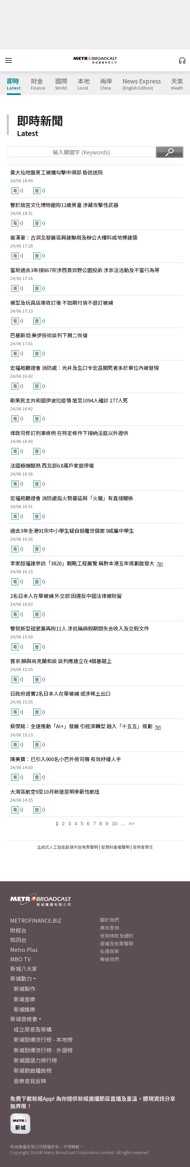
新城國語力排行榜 (35, 1060)
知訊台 (18, 940)
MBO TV (20, 959)
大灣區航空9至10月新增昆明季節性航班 (55, 791)
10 (114, 823)
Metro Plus (24, 949)
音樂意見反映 (30, 1081)
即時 (14, 84)
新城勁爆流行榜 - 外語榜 (43, 1050)
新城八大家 (23, 968)
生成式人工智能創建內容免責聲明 (67, 847)
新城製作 (24, 988)
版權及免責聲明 (116, 943)
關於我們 (109, 919)
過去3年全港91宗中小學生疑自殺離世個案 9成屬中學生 (72, 530)
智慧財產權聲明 (115, 847)
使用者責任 (143, 847)
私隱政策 (109, 951)
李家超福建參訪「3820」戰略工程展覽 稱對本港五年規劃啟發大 (86, 563)
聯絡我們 (109, 959)
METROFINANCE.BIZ (35, 920)
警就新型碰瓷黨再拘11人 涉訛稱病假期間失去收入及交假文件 (79, 628)
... (123, 823)
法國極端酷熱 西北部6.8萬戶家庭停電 (52, 465)
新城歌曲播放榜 (33, 1070)
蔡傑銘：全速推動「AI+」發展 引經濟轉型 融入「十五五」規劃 (85, 726)
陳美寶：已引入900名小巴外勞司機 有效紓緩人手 (65, 759)
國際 (61, 84)
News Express (141, 84)
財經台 (18, 930)
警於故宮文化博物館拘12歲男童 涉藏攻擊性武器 (64, 204)
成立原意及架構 (33, 1029)
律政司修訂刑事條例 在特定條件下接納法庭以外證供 (69, 432)
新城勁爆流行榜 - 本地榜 (43, 1039)
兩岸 (106, 84)
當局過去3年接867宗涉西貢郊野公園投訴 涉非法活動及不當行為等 (84, 270)
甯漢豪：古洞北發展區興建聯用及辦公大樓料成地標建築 (73, 237)
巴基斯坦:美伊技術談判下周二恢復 (49, 335)
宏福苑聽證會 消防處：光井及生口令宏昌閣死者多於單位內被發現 (84, 367)
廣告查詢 (109, 927)
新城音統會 (23, 1019)
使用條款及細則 (116, 935)
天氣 (178, 84)
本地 (84, 84)
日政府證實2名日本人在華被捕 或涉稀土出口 (60, 693)
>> (131, 823)
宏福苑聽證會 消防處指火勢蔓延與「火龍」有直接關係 (71, 498)
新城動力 (21, 978)
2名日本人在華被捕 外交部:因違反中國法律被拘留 (66, 595)
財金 (38, 84)
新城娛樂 (24, 1009)
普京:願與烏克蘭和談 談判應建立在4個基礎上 (61, 660)
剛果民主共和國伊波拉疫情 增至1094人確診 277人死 (69, 400)
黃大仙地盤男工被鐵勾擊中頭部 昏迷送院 (56, 172)
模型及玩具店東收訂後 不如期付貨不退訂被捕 (61, 302)
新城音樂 (24, 999)
